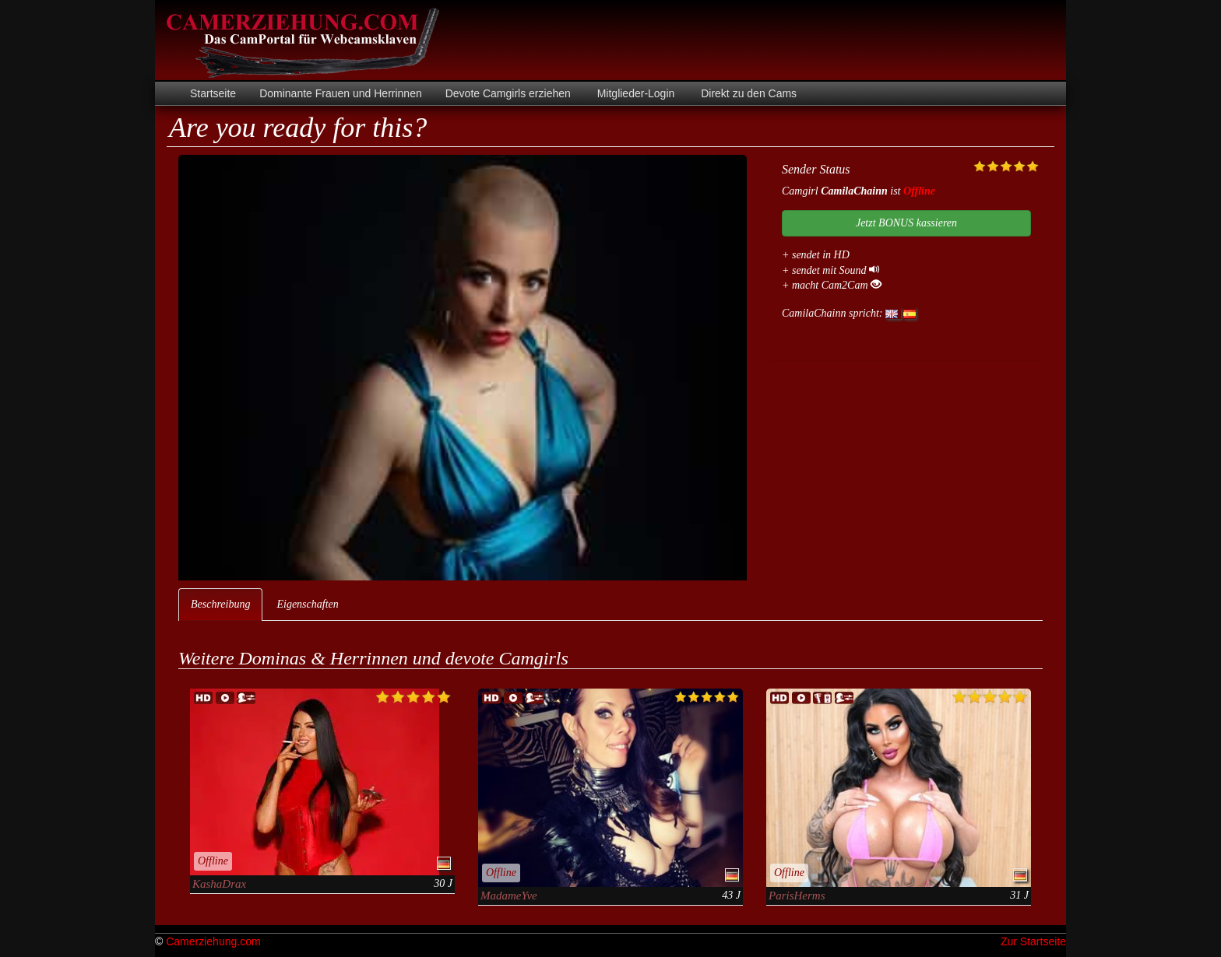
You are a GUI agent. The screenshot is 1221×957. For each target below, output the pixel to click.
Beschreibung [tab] (220, 604)
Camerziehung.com (213, 941)
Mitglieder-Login (634, 93)
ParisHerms (797, 895)
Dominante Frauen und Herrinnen (340, 93)
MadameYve (508, 895)
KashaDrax (219, 884)
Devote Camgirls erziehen (508, 93)
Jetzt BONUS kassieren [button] (906, 223)
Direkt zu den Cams (747, 93)
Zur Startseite (1033, 941)
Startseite (213, 93)
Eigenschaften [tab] (307, 604)
